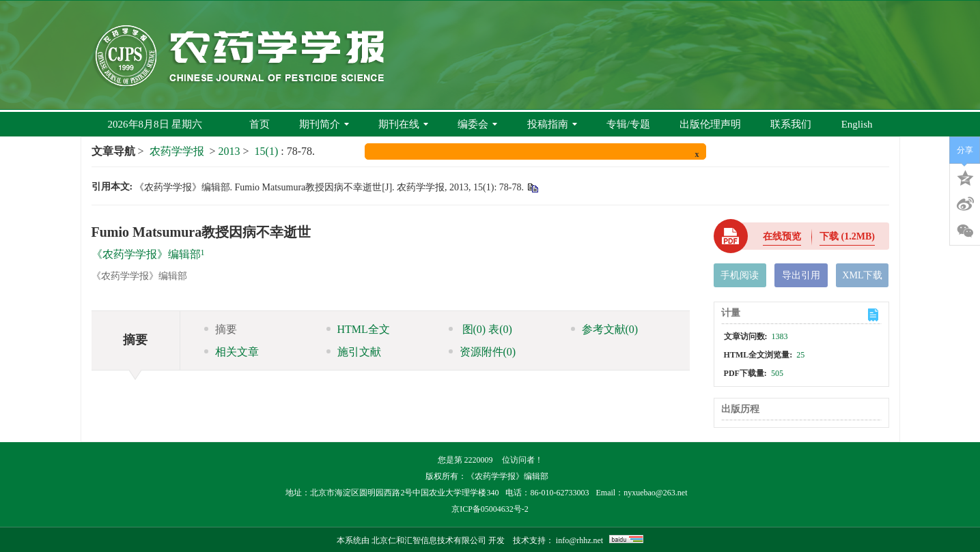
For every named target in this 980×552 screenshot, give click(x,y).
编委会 (477, 124)
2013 (229, 151)
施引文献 (353, 352)
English (857, 124)
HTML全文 (358, 329)
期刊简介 (324, 124)
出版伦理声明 (710, 124)
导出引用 (801, 275)
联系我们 (790, 124)
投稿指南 (552, 124)
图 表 (480, 329)
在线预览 (782, 236)
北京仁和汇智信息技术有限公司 (429, 540)
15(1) (268, 151)
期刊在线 (403, 124)
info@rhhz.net (579, 540)
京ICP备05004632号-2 (490, 509)
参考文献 (605, 329)
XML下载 (862, 275)
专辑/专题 (628, 124)
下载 (847, 236)
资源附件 (482, 352)
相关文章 (231, 352)
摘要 (220, 329)
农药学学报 (177, 151)
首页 (259, 124)
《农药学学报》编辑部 (146, 254)
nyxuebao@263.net (655, 492)
